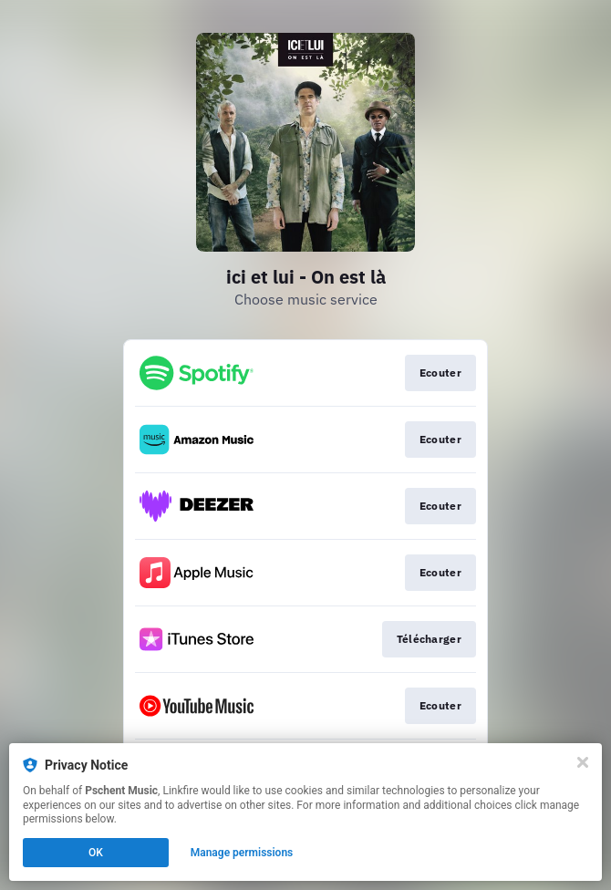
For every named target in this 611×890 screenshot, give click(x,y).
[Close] (582, 762)
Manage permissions (242, 852)
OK (95, 852)
